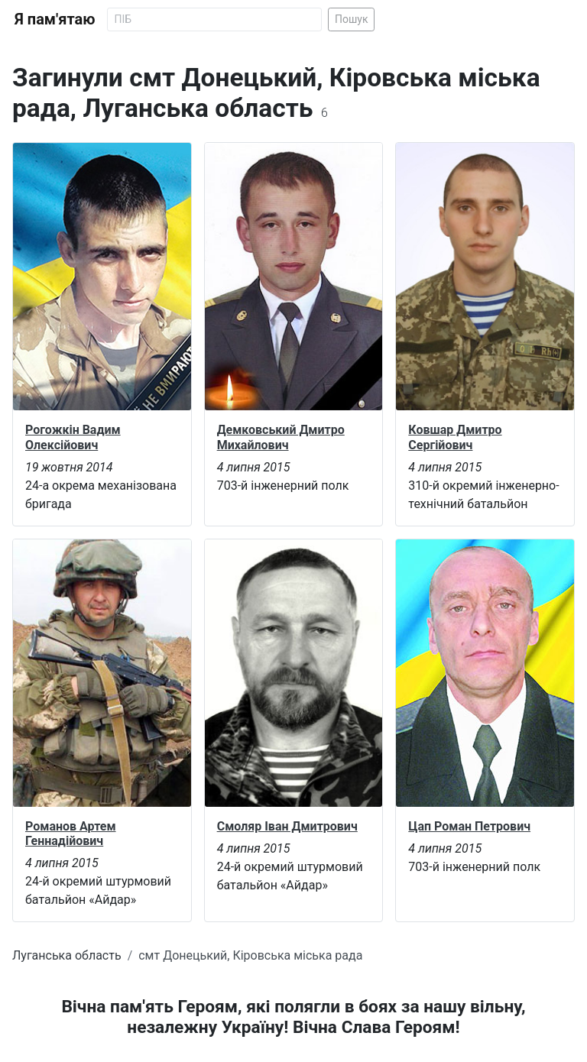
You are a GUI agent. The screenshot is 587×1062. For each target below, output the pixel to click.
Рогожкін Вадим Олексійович (73, 437)
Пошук (351, 19)
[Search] (214, 19)
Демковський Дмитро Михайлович (281, 437)
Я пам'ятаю (55, 19)
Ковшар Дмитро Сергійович (454, 437)
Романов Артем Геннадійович (70, 833)
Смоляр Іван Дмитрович (287, 826)
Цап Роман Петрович (469, 826)
